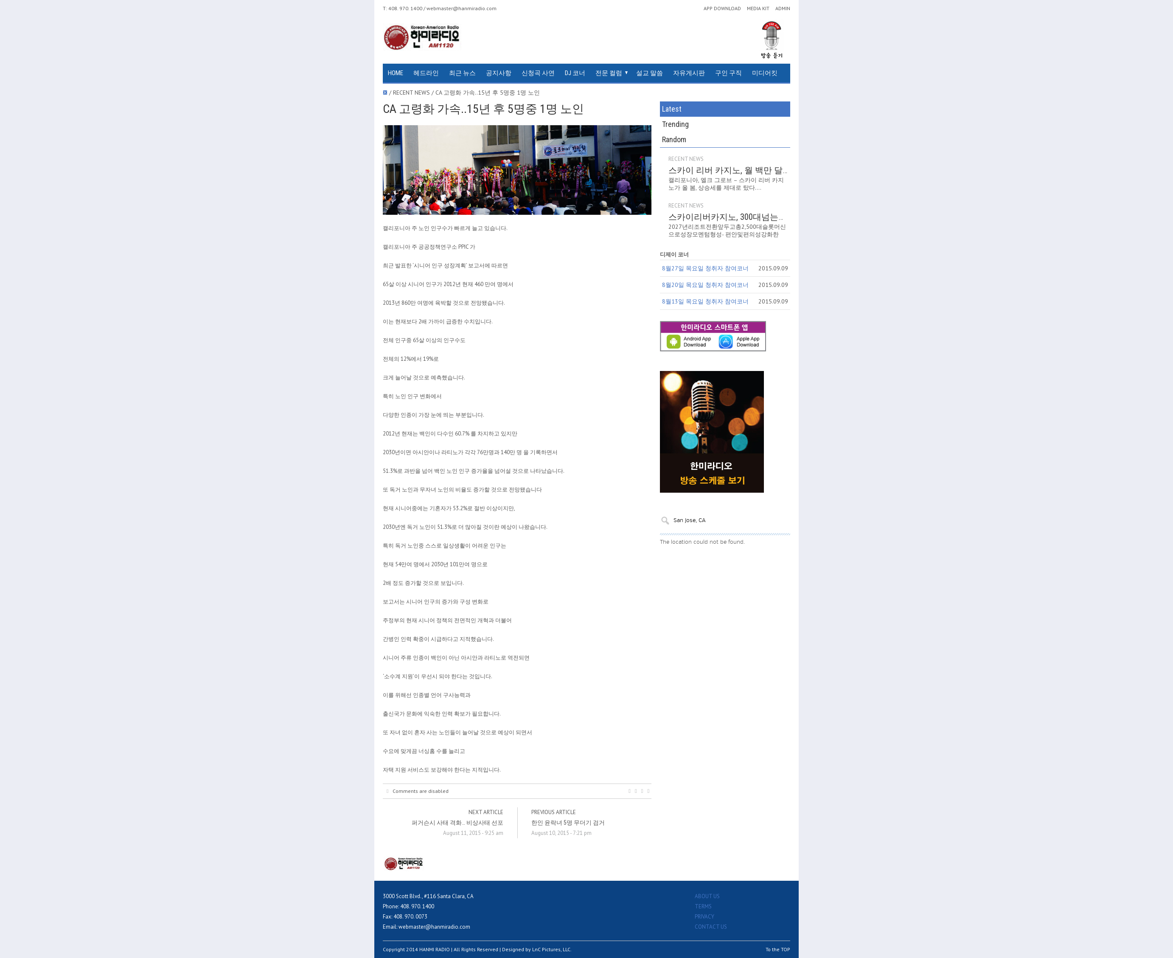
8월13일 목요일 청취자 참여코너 (705, 271)
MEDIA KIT (758, 8)
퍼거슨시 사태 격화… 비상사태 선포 (457, 822)
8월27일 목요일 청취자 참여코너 (705, 238)
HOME (395, 73)
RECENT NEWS (728, 128)
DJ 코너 (575, 73)
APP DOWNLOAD (722, 8)
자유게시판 (689, 73)
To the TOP (778, 949)
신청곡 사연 (538, 73)
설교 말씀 (649, 73)
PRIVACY (704, 916)
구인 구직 (728, 73)
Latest (681, 108)
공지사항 (498, 73)
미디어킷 (764, 73)
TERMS (703, 906)
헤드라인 (426, 73)
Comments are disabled (418, 791)
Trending (725, 108)
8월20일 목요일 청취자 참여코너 (705, 254)
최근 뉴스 (462, 73)
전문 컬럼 (608, 73)
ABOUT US (707, 896)
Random (768, 108)
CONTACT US (711, 926)
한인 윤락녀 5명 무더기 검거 (568, 822)
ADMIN (782, 8)
